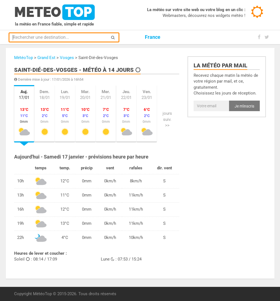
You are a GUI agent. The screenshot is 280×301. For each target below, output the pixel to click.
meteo (54, 12)
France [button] (152, 37)
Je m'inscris (244, 106)
